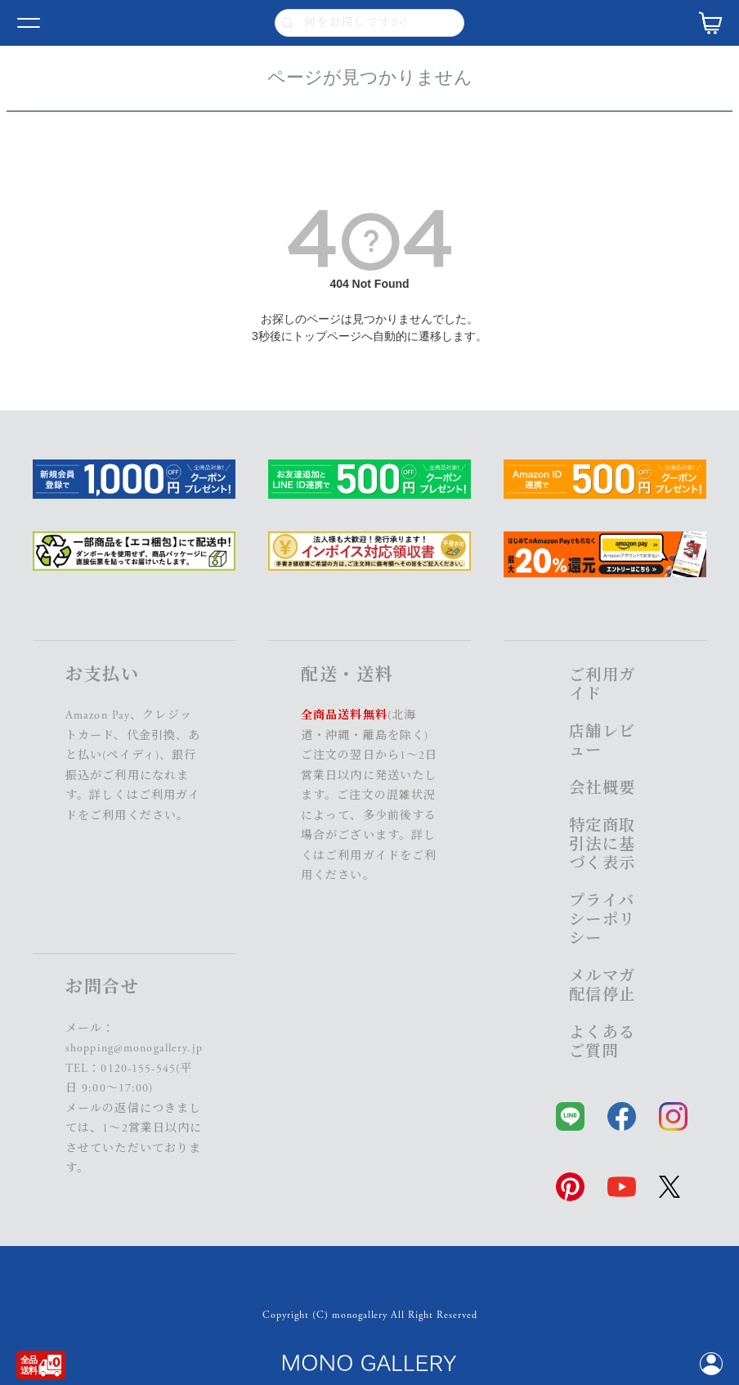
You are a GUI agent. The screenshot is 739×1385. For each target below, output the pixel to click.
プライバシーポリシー (602, 920)
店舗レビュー (602, 741)
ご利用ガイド (362, 856)
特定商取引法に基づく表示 (602, 845)
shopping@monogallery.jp (134, 1048)
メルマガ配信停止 (602, 986)
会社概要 (602, 788)
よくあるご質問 (602, 1042)
